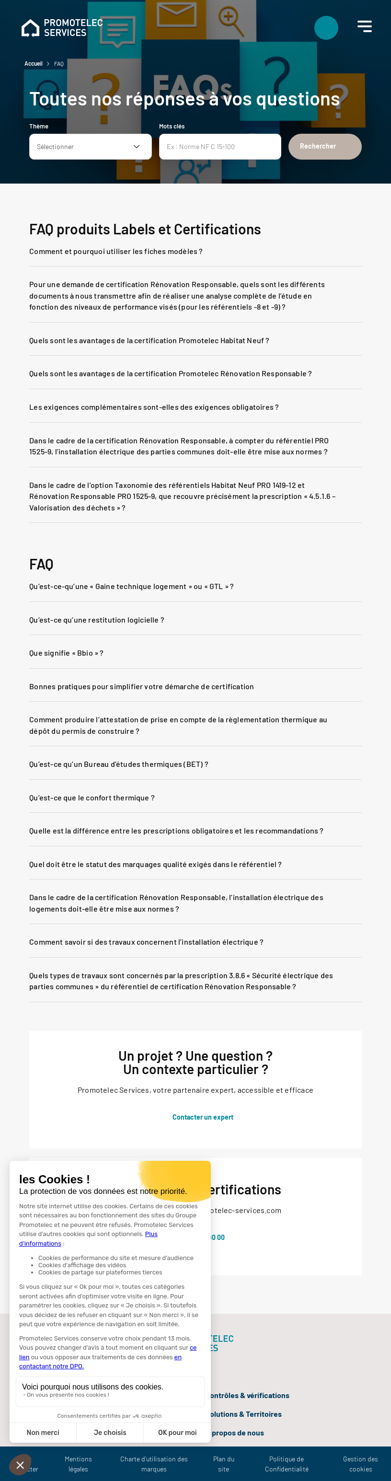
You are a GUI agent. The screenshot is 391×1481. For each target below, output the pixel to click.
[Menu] (362, 26)
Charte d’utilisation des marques (154, 1464)
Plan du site (223, 1464)
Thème (38, 126)
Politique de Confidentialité (287, 1464)
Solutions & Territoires (243, 1413)
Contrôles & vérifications (247, 1395)
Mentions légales (78, 1464)
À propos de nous (234, 1432)
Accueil (33, 63)
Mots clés (171, 126)
